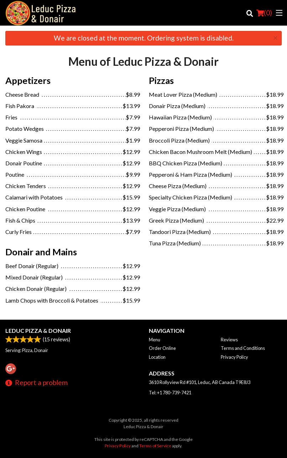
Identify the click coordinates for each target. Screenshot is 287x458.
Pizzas (161, 80)
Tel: (170, 392)
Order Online (162, 348)
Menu (154, 339)
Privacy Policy (234, 357)
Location (157, 357)
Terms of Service (155, 445)
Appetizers (28, 80)
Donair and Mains (41, 251)
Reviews (229, 339)
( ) (264, 12)
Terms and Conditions (243, 348)
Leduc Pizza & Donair (38, 330)
